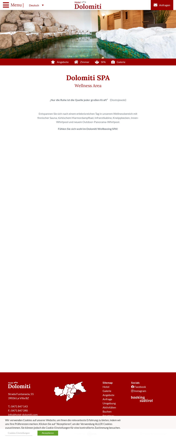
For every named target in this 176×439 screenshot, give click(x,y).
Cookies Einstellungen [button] (19, 433)
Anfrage (107, 399)
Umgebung (109, 403)
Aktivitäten (109, 407)
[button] (35, 5)
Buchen (107, 411)
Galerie (107, 390)
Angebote (108, 395)
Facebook (138, 386)
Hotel (106, 386)
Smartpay (108, 415)
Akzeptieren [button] (48, 433)
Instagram (138, 390)
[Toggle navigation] (14, 5)
